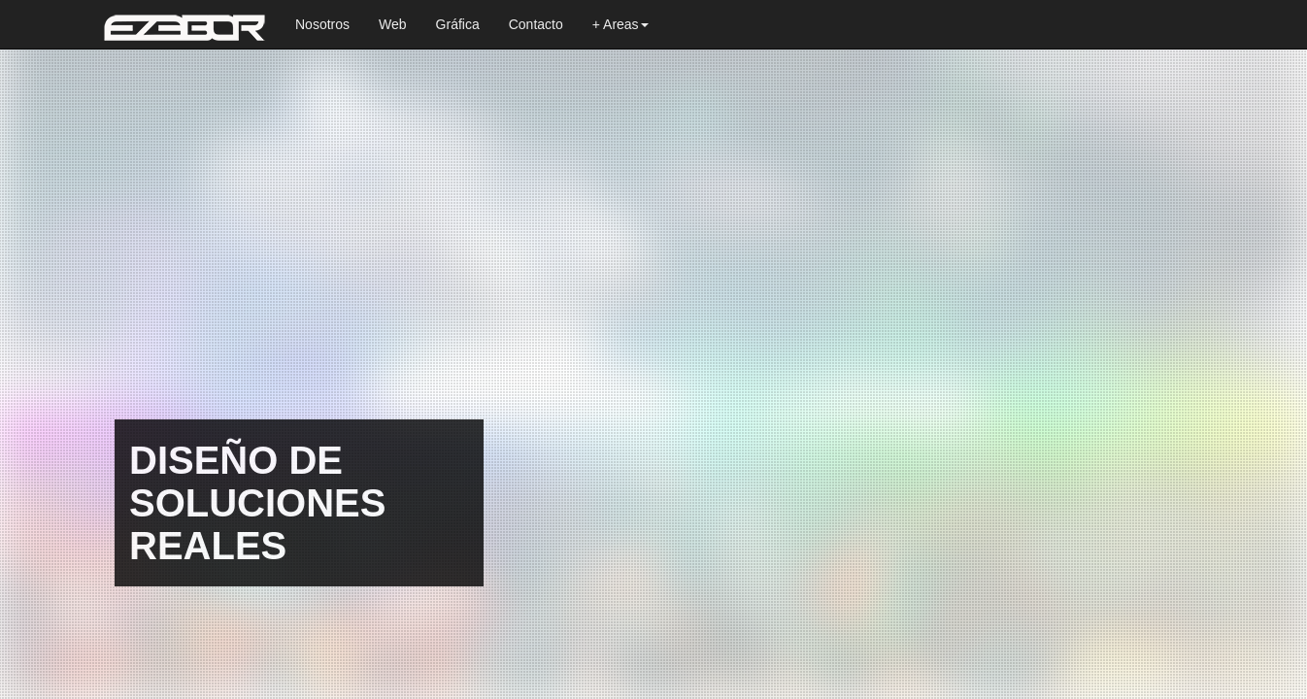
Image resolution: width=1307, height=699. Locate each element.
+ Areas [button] (620, 24)
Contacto (536, 24)
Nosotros (322, 24)
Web (393, 24)
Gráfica (458, 24)
